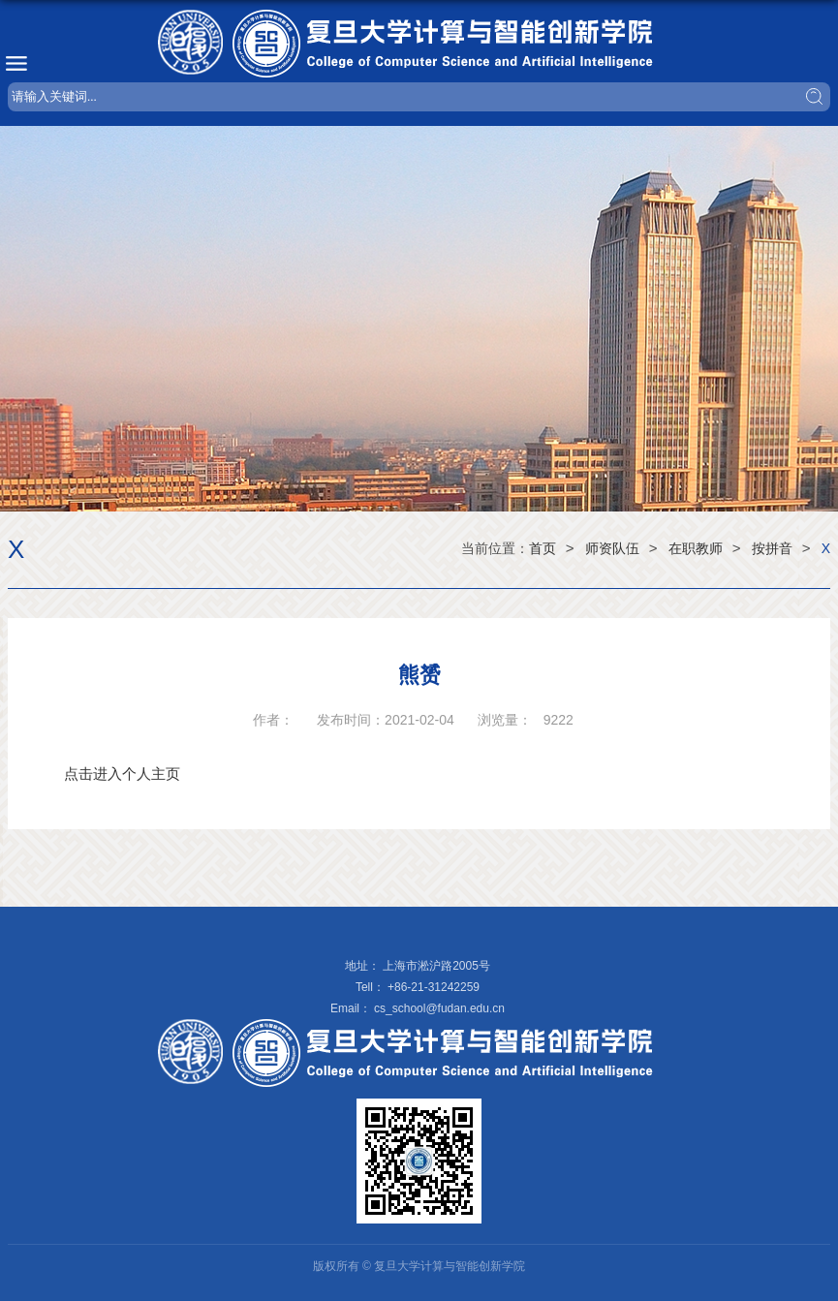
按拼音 (772, 548)
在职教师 (695, 548)
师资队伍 (612, 548)
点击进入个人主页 (122, 773)
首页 (542, 548)
